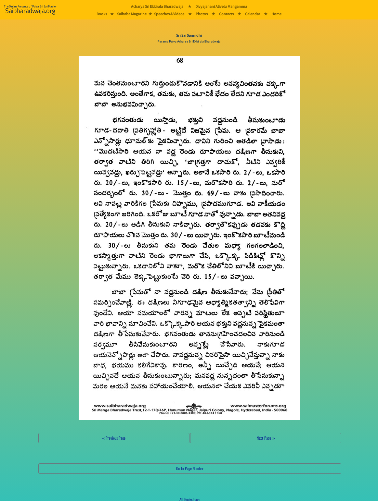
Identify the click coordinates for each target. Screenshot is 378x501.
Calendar (252, 13)
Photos (202, 13)
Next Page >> (266, 438)
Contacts (226, 13)
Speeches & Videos (169, 13)
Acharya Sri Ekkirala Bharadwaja (157, 6)
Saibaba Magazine (132, 13)
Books (102, 13)
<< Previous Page (113, 438)
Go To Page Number (189, 468)
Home (276, 13)
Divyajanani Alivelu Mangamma (221, 6)
